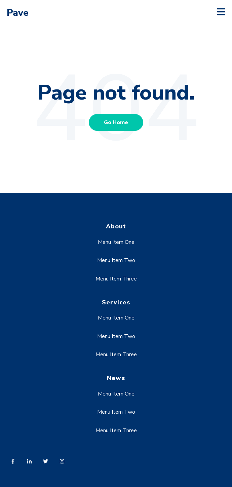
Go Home (116, 122)
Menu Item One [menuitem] (116, 242)
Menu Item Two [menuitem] (116, 260)
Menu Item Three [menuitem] (116, 279)
